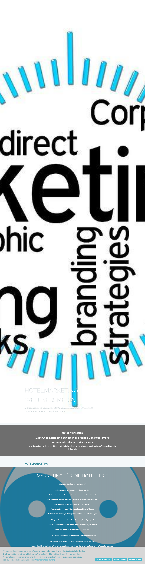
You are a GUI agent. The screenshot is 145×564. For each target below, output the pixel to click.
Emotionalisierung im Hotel (46, 561)
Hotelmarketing (34, 4)
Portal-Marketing (74, 561)
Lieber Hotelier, (54, 4)
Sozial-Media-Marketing (100, 561)
